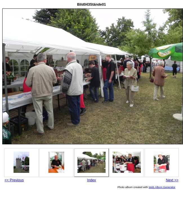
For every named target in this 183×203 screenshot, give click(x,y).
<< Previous (14, 180)
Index (91, 180)
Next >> (172, 180)
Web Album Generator (162, 187)
